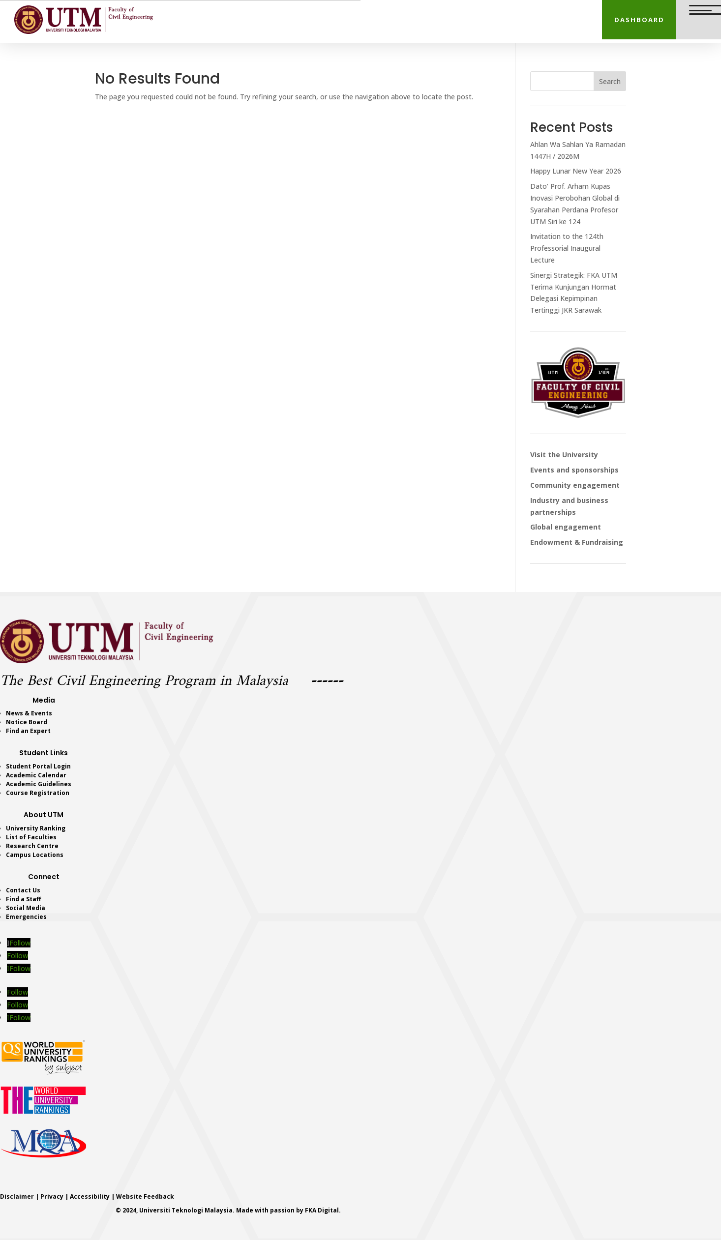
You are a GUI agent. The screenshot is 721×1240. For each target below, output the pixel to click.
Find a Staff (23, 899)
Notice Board (26, 722)
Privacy (51, 1196)
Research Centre (32, 846)
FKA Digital (322, 1210)
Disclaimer (17, 1196)
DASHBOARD (639, 19)
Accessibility (90, 1196)
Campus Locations (34, 855)
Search (610, 81)
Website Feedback (145, 1196)
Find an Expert (28, 731)
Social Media (25, 908)
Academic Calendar (36, 775)
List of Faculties (31, 837)
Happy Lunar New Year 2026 (575, 171)
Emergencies (26, 917)
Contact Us (23, 890)
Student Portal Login (38, 766)
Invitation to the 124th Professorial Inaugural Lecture (566, 248)
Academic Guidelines (38, 784)
